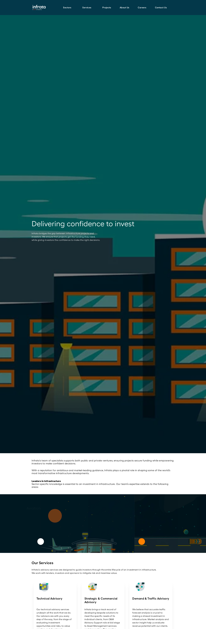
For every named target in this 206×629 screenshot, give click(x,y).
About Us (124, 7)
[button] (68, 7)
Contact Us (161, 7)
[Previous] (40, 541)
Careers (142, 7)
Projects (106, 7)
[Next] (141, 541)
